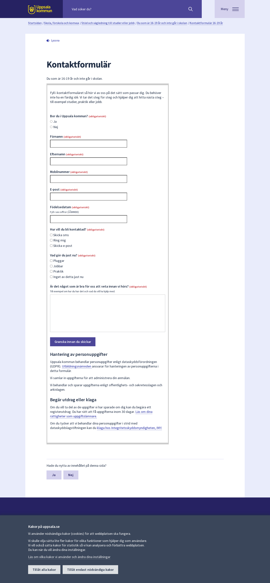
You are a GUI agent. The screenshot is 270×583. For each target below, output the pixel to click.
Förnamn (65, 136)
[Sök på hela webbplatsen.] (96, 9)
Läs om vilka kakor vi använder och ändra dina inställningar (69, 557)
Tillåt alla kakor (44, 569)
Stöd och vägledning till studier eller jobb (108, 23)
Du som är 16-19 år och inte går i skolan (162, 23)
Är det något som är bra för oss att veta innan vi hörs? (107, 288)
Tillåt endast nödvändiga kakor (90, 569)
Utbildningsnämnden (77, 366)
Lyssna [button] (55, 40)
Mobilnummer (69, 172)
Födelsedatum (107, 209)
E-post (64, 189)
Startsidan (35, 23)
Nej (70, 475)
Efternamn (66, 154)
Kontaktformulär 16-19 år (206, 23)
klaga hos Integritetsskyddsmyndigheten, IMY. (129, 428)
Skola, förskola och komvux (61, 23)
